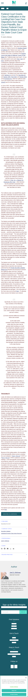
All (7, 8)
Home (2, 8)
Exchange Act (8, 78)
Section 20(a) (23, 77)
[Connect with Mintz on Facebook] (15, 666)
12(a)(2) (3, 82)
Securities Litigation (5, 531)
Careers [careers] (14, 642)
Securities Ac (21, 75)
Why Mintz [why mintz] (14, 628)
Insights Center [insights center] (14, 651)
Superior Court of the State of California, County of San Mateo (13, 55)
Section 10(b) (7, 77)
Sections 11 (7, 75)
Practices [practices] (14, 623)
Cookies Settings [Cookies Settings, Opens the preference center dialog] (14, 686)
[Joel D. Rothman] (5, 575)
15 (14, 75)
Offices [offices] (14, 637)
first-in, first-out (5, 457)
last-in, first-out (16, 456)
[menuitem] (3, 8)
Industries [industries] (14, 626)
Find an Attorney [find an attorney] (14, 640)
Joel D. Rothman (7, 37)
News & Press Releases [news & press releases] (14, 654)
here (18, 59)
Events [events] (14, 656)
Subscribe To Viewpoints (11, 513)
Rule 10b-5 (14, 77)
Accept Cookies (14, 694)
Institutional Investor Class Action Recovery (11, 533)
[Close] (26, 677)
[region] (14, 686)
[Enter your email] (14, 612)
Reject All (14, 690)
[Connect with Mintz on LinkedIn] (12, 666)
